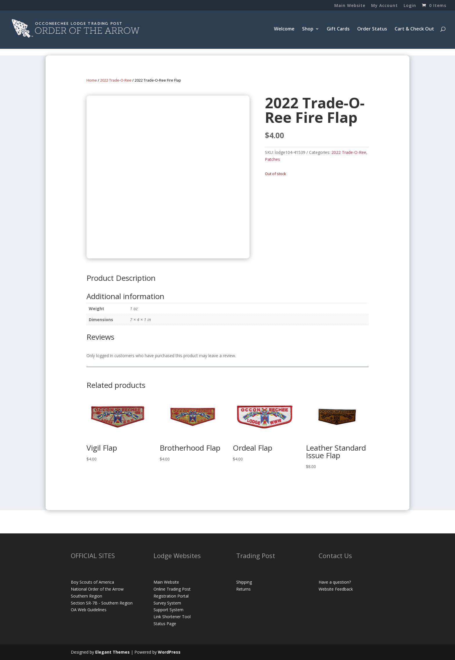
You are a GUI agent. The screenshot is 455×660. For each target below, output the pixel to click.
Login (410, 5)
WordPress (169, 652)
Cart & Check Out (414, 29)
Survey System (167, 603)
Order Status (372, 29)
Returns (243, 589)
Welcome (284, 29)
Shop (307, 29)
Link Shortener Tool (172, 616)
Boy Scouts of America (92, 582)
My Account (384, 5)
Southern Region (86, 596)
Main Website (349, 5)
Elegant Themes (112, 652)
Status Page (165, 623)
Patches (272, 159)
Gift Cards (338, 29)
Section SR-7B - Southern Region (102, 603)
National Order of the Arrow (97, 589)
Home (91, 80)
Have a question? (335, 582)
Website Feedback (336, 589)
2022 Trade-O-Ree (115, 80)
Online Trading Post (172, 589)
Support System (168, 609)
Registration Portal (171, 596)
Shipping (244, 582)
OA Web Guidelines (88, 609)
